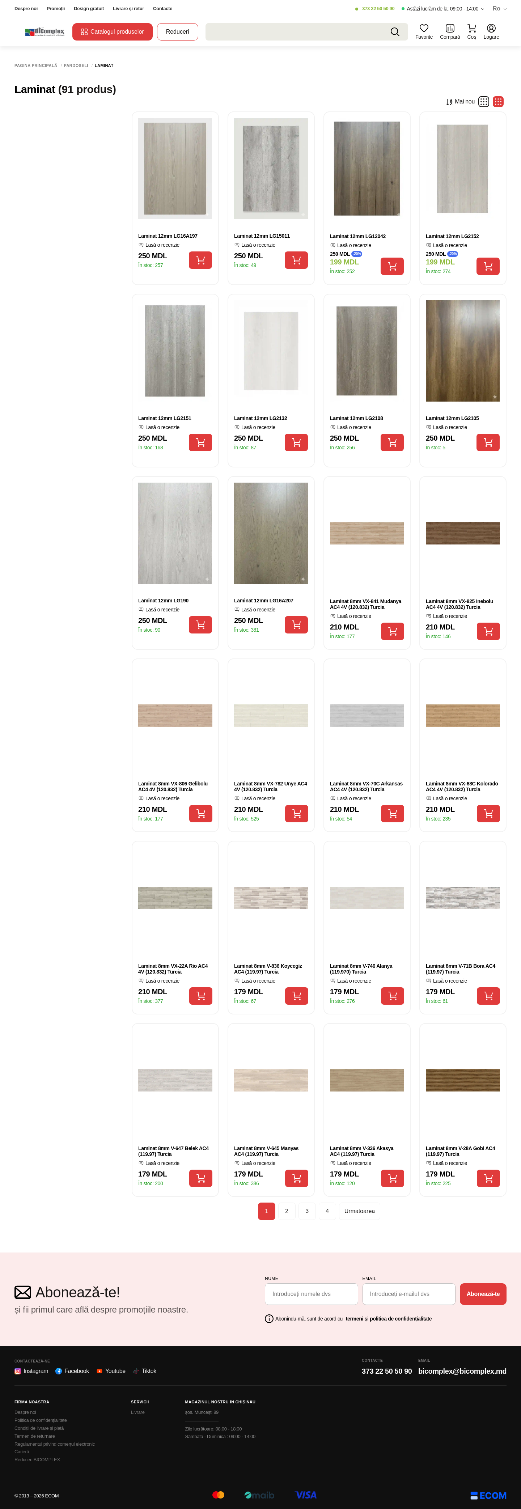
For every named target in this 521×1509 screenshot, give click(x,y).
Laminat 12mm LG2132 (260, 418)
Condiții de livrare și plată (39, 1428)
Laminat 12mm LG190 (163, 600)
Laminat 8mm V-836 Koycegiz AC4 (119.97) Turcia (268, 969)
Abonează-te (483, 1294)
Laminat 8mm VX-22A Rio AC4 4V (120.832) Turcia (173, 969)
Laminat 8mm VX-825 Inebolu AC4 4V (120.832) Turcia (459, 604)
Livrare (138, 1412)
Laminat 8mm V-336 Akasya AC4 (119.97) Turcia (361, 1151)
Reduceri (177, 32)
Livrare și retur (128, 8)
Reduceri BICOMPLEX (37, 1459)
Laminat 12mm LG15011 (262, 236)
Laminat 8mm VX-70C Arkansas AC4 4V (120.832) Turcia (366, 787)
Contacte (162, 8)
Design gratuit (89, 8)
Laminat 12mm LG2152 (452, 236)
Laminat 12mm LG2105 (452, 418)
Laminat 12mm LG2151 (164, 418)
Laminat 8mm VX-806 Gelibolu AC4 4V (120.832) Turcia (173, 787)
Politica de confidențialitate (40, 1420)
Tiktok (144, 1371)
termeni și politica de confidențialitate (389, 1319)
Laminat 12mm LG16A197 (168, 236)
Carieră (21, 1451)
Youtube (111, 1371)
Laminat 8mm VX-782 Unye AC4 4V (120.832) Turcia (270, 787)
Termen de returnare (34, 1436)
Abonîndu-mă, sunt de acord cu (353, 1319)
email (370, 1278)
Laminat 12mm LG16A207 (263, 600)
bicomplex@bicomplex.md (462, 1371)
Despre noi (26, 8)
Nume (271, 1278)
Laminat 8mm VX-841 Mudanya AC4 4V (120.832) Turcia (365, 604)
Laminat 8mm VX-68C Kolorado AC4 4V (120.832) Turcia (462, 787)
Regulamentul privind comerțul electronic (54, 1444)
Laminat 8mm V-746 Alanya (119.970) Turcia (361, 969)
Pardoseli (76, 66)
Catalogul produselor (112, 32)
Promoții (56, 8)
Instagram (31, 1371)
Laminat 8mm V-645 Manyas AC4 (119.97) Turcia (266, 1151)
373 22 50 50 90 (378, 8)
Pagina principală (36, 66)
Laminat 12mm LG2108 (356, 418)
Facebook (72, 1371)
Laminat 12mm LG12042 (358, 236)
